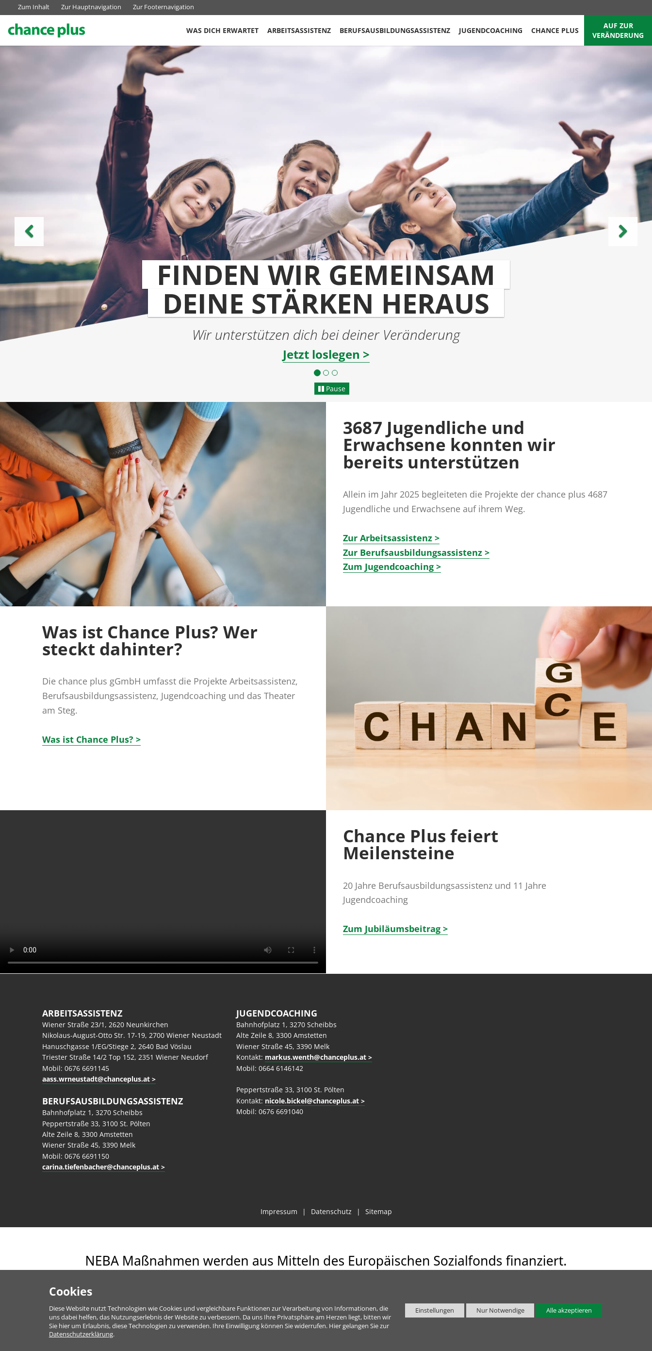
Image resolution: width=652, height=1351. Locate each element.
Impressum (279, 1211)
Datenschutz (331, 1211)
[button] (49, 222)
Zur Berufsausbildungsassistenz (412, 552)
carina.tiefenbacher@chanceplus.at (100, 1166)
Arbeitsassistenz (299, 30)
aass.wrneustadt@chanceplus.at (96, 1079)
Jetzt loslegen (321, 354)
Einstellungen (429, 1312)
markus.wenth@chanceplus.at (315, 1057)
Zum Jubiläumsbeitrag (391, 928)
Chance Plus (555, 30)
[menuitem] (222, 31)
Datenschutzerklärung (81, 1334)
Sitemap (378, 1211)
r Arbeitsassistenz (387, 538)
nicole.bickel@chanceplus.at (312, 1100)
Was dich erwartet (222, 30)
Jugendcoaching (490, 30)
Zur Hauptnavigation (91, 6)
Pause (331, 388)
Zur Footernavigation (163, 6)
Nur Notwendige (495, 1312)
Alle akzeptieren (564, 1310)
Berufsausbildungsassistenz (395, 30)
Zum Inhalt (33, 6)
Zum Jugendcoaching (388, 566)
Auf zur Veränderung (618, 30)
